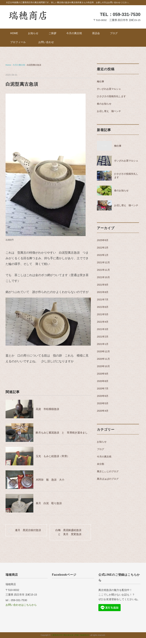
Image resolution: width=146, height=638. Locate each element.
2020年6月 (102, 396)
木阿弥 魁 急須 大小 (50, 479)
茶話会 (96, 33)
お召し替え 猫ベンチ (109, 111)
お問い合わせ (46, 42)
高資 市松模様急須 (47, 409)
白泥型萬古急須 (34, 65)
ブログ (114, 33)
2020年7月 (102, 388)
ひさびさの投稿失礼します (111, 96)
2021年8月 (102, 292)
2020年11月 (103, 358)
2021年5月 (102, 314)
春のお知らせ (104, 103)
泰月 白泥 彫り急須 (49, 503)
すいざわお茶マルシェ (109, 89)
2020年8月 (102, 381)
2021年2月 (102, 336)
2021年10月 (103, 277)
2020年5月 (102, 403)
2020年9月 (102, 373)
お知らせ (33, 33)
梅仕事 (100, 81)
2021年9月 (102, 284)
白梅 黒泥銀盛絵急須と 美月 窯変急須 (68, 532)
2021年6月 (102, 307)
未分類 (100, 464)
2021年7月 (102, 299)
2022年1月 (102, 255)
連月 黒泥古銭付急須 (28, 530)
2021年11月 (103, 269)
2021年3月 (102, 329)
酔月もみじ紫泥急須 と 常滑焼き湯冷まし (62, 432)
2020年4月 (102, 410)
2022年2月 (102, 247)
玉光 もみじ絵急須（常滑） (52, 456)
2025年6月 (102, 240)
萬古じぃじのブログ (108, 471)
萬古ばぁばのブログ (108, 478)
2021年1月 (102, 344)
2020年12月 (103, 351)
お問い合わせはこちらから (21, 604)
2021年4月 (102, 321)
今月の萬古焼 (74, 33)
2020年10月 (103, 366)
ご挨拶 (52, 33)
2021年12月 (103, 262)
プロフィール (19, 42)
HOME (14, 33)
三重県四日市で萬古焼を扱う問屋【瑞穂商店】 (70, 635)
